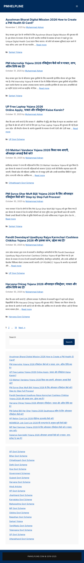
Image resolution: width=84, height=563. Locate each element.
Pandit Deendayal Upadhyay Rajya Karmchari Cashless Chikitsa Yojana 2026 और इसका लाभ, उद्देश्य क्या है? (42, 239)
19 (16, 327)
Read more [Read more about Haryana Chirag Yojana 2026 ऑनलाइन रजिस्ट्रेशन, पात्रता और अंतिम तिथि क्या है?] (27, 309)
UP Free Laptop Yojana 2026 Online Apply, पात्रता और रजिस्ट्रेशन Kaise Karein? (35, 108)
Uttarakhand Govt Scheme (21, 539)
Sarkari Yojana (15, 52)
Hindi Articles (15, 486)
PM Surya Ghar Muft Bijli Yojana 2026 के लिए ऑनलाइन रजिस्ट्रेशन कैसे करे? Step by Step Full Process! (39, 195)
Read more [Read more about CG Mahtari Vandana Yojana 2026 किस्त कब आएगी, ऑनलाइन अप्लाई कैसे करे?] (40, 175)
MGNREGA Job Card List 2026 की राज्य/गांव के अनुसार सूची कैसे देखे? (38, 423)
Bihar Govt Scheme (18, 456)
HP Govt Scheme (17, 491)
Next (22, 327)
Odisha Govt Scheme (19, 512)
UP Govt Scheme (17, 139)
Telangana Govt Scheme (20, 530)
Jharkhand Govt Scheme (20, 495)
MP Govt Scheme (17, 508)
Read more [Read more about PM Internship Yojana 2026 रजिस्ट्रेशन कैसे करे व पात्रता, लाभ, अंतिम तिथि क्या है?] (44, 88)
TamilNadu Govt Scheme (20, 525)
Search (12, 337)
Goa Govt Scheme (17, 469)
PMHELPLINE (13, 6)
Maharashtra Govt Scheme (21, 504)
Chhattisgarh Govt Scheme (21, 183)
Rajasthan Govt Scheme (20, 517)
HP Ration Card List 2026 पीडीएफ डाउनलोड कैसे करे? (31, 418)
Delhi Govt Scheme (18, 464)
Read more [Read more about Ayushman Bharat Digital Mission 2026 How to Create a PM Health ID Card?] (41, 45)
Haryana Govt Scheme (19, 316)
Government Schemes (19, 473)
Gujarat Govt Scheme (19, 477)
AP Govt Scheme (17, 451)
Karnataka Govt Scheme (20, 499)
